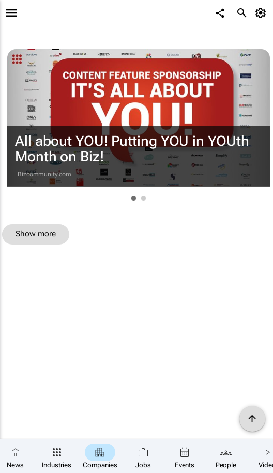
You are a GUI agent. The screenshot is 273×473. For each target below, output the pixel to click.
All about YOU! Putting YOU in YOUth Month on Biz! (132, 149)
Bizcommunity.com (44, 174)
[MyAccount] (262, 13)
